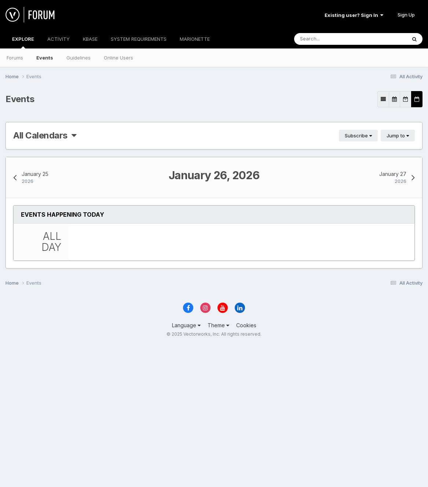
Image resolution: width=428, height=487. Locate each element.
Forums (15, 58)
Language (186, 467)
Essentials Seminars (205, 382)
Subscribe (358, 135)
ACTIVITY (58, 39)
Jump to (398, 135)
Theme (218, 467)
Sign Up (406, 15)
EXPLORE (23, 42)
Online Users (118, 58)
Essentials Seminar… (142, 253)
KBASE (90, 39)
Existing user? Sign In (354, 15)
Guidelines (78, 58)
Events (44, 58)
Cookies (246, 467)
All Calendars (44, 135)
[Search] (335, 39)
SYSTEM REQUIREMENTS (139, 39)
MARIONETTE (195, 39)
